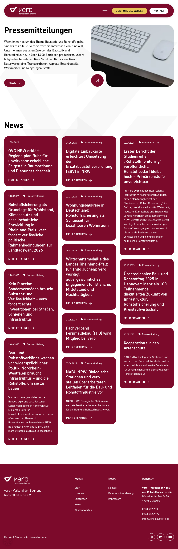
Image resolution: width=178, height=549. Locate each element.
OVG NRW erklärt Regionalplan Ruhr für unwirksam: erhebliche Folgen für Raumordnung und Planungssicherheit (30, 161)
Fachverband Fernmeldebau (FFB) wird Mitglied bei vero (88, 333)
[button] (7, 541)
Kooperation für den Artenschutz (141, 345)
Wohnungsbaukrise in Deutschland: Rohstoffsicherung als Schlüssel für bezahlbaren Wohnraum (87, 215)
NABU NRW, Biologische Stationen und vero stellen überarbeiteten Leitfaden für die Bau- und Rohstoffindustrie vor (89, 382)
